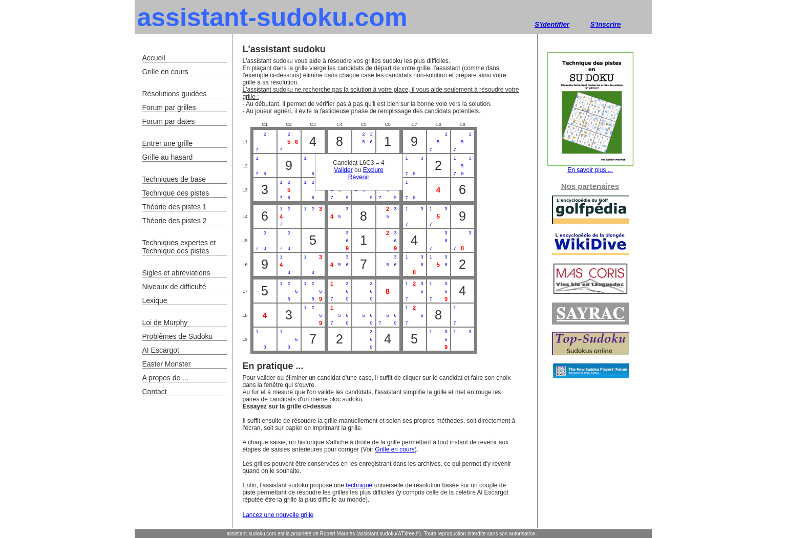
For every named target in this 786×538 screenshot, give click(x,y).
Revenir (358, 177)
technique (359, 485)
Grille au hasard (167, 157)
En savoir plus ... (590, 167)
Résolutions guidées (174, 94)
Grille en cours (394, 449)
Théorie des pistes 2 (174, 221)
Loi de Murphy (165, 322)
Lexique (154, 300)
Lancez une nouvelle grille (278, 515)
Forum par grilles (169, 107)
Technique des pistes (175, 193)
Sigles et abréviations (176, 273)
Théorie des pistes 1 (174, 207)
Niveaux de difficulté (174, 287)
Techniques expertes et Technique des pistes (179, 247)
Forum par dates (168, 121)
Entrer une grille (167, 143)
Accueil (153, 58)
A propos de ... (165, 378)
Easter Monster (166, 364)
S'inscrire (605, 24)
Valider (343, 170)
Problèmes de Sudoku (177, 336)
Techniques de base (174, 179)
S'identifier (552, 24)
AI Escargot (160, 350)
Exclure (373, 170)
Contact (154, 392)
